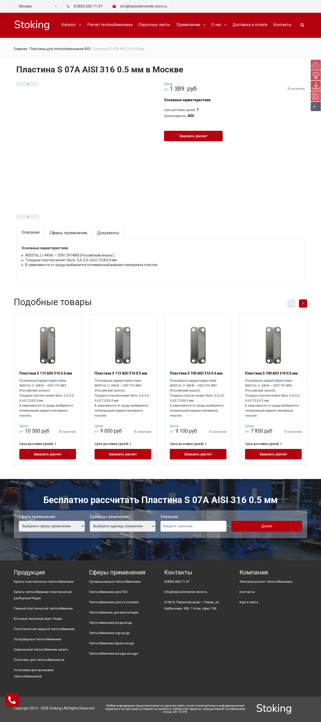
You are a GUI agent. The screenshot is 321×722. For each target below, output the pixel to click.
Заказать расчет (193, 136)
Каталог (68, 24)
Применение (188, 24)
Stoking (55, 708)
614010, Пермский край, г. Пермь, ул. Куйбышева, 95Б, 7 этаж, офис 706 (192, 605)
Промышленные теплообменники (115, 581)
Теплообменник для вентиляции (113, 612)
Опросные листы (154, 24)
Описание (31, 232)
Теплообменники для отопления (113, 602)
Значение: (169, 516)
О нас (216, 24)
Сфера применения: (37, 516)
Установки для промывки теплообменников (34, 673)
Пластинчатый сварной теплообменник (44, 629)
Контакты (282, 24)
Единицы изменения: (109, 516)
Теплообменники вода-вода (110, 623)
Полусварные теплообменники (37, 639)
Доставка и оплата (249, 24)
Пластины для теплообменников (39, 660)
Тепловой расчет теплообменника (265, 581)
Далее (266, 526)
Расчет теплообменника (109, 24)
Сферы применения (68, 232)
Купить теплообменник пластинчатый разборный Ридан (43, 595)
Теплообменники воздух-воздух (113, 653)
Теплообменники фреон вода (111, 643)
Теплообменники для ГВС (108, 592)
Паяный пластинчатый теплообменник (43, 608)
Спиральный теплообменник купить (41, 649)
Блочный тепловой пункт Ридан (38, 619)
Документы (108, 232)
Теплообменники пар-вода (109, 633)
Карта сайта (248, 602)
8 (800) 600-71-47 (88, 6)
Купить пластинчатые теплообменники (43, 581)
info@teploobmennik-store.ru (185, 592)
